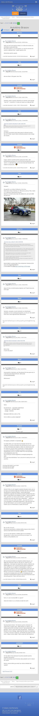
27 (8, 23)
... (4, 23)
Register (23, 13)
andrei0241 (19, 643)
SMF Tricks (19, 711)
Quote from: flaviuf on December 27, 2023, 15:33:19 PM (14, 340)
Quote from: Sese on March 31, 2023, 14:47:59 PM (13, 241)
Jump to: (12, 686)
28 (9, 23)
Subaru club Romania (7, 2)
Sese (19, 62)
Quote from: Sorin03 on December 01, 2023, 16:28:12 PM (14, 123)
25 (5, 23)
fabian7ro (19, 229)
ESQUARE (8, 713)
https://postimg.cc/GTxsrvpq (22, 266)
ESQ (3, 713)
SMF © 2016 (10, 710)
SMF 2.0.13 (4, 710)
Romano (19, 33)
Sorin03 (19, 85)
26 (7, 23)
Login (15, 13)
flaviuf (19, 298)
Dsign (19, 585)
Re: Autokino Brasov (10, 41)
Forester (19, 426)
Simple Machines (17, 710)
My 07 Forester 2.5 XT (7, 671)
